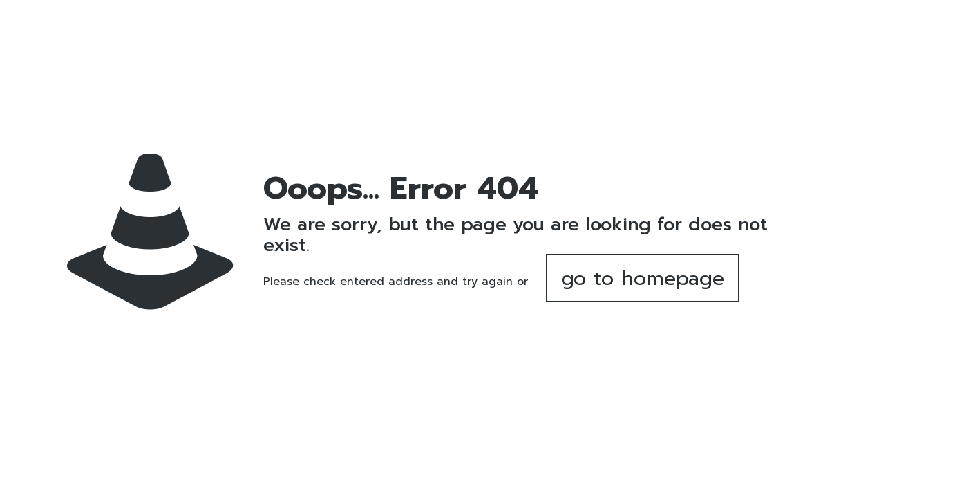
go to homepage (642, 278)
